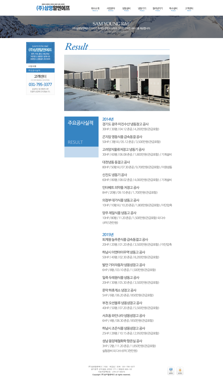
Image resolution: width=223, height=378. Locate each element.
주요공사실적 (34, 70)
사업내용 (32, 66)
